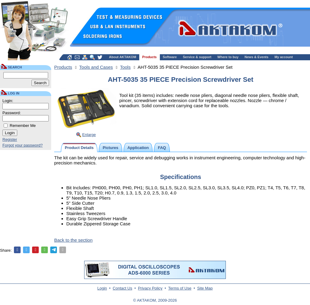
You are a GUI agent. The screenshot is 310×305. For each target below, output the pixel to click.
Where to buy (228, 57)
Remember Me (23, 125)
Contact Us (122, 288)
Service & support (197, 57)
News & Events (257, 57)
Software (170, 57)
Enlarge (89, 134)
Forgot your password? (22, 145)
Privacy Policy (150, 288)
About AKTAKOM (122, 57)
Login (102, 288)
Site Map (205, 288)
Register (9, 139)
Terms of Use (180, 288)
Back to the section (73, 240)
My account (284, 57)
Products (149, 57)
